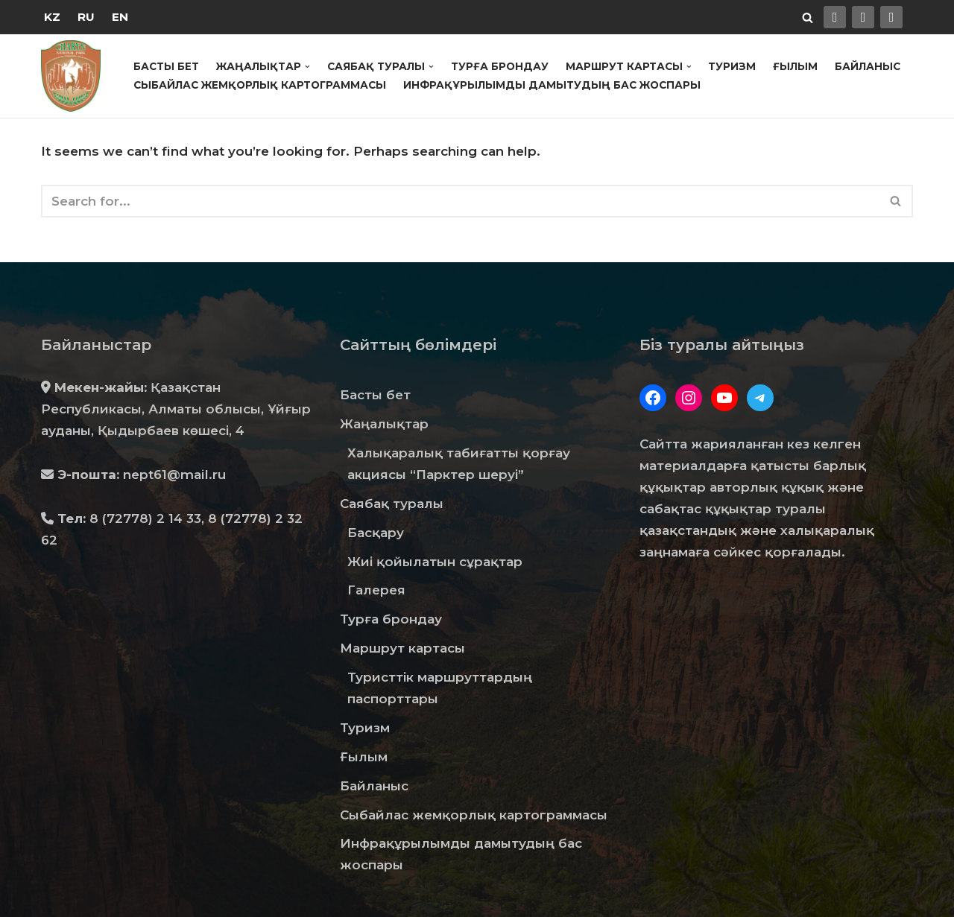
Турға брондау (500, 66)
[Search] (807, 17)
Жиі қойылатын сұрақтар (434, 561)
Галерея (376, 590)
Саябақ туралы (391, 503)
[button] (307, 66)
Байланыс (867, 66)
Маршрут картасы (402, 648)
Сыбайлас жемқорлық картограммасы (259, 85)
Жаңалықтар (384, 423)
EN (120, 17)
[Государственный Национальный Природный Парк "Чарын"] (74, 76)
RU (86, 17)
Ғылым (795, 66)
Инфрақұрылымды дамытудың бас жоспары (552, 85)
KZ (52, 17)
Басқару (375, 532)
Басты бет (166, 66)
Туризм (732, 66)
